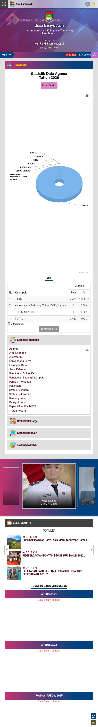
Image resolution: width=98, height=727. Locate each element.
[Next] (91, 550)
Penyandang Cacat (20, 361)
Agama (13, 348)
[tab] (49, 340)
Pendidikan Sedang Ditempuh (26, 377)
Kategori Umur (17, 402)
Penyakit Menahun (20, 381)
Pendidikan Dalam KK (21, 373)
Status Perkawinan (20, 394)
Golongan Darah (18, 365)
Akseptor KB (16, 357)
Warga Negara (17, 410)
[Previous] (6, 550)
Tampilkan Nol (49, 328)
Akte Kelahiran (17, 352)
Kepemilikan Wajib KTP (22, 406)
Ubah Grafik (49, 85)
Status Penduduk (19, 390)
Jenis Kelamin (17, 369)
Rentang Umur (17, 398)
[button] (24, 340)
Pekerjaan (15, 385)
